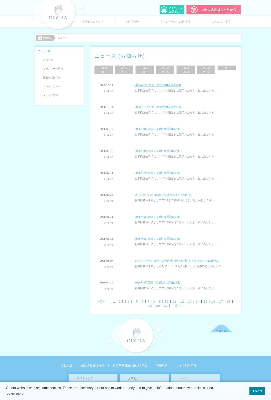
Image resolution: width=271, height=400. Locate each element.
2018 (104, 72)
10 (167, 301)
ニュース (44, 51)
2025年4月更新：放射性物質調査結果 (157, 282)
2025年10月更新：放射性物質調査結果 (158, 106)
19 (150, 305)
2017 (124, 72)
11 (174, 301)
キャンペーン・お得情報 (175, 21)
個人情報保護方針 (92, 365)
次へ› (179, 305)
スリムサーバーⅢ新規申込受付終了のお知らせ (163, 194)
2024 (124, 67)
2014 (186, 72)
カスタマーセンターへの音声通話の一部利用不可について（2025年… (177, 260)
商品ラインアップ (92, 21)
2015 (165, 72)
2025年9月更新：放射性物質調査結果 (157, 128)
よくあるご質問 (221, 21)
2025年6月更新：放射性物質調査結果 (157, 216)
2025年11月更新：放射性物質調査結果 (158, 85)
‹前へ (102, 301)
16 (213, 301)
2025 (104, 67)
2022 (165, 67)
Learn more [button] (15, 393)
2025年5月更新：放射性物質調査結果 (157, 238)
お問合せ (133, 378)
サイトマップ (85, 378)
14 (198, 301)
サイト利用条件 (186, 365)
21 (166, 305)
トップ (183, 378)
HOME (44, 38)
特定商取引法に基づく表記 (130, 365)
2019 (227, 67)
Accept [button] (257, 391)
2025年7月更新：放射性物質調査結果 (157, 172)
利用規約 (162, 365)
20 (158, 305)
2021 (186, 67)
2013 (206, 72)
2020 (206, 67)
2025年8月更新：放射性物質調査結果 (157, 150)
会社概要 (67, 365)
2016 (145, 72)
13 (190, 301)
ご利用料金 (132, 21)
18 (229, 301)
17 (221, 301)
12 (182, 301)
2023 (145, 67)
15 (205, 301)
